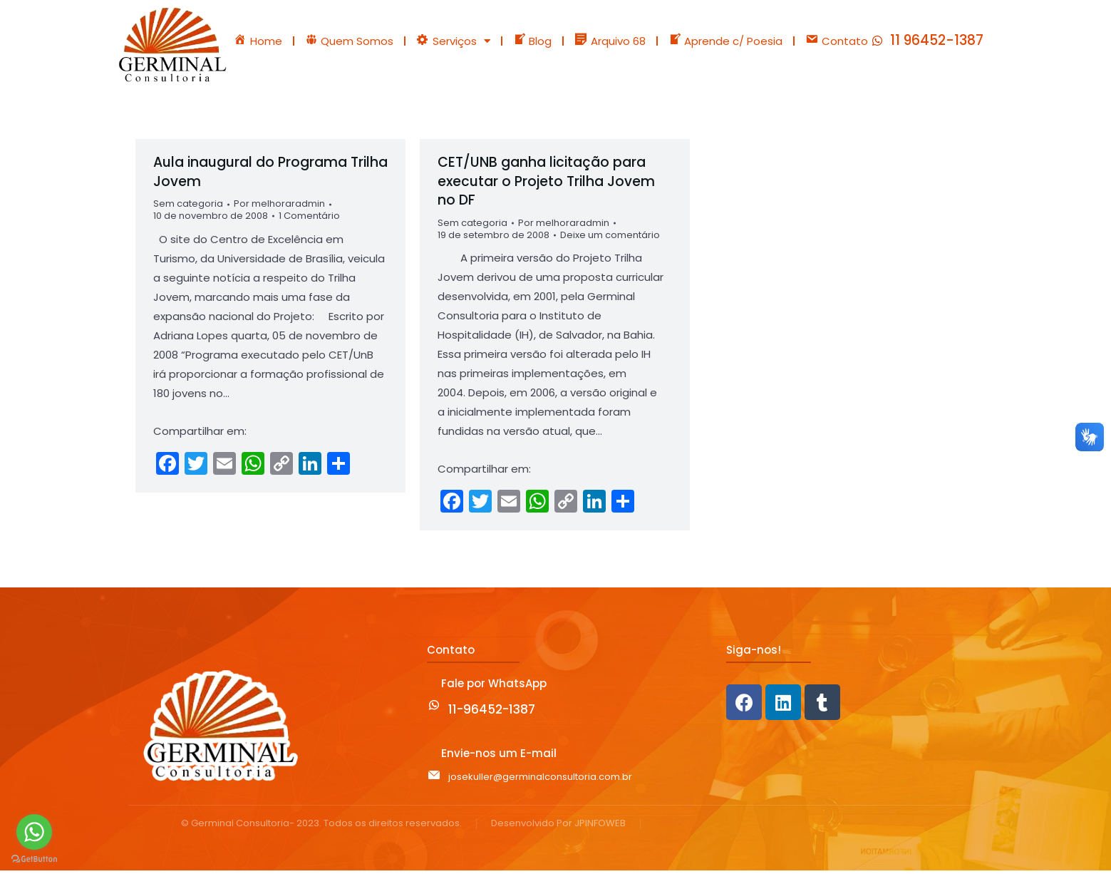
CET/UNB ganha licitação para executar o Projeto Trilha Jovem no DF (546, 184)
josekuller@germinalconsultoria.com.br (540, 780)
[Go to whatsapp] (34, 832)
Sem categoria (188, 207)
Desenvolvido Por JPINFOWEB (558, 827)
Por (279, 208)
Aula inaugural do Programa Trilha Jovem (270, 175)
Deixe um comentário (610, 239)
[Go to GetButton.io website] (34, 859)
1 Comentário (309, 220)
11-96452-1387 (491, 713)
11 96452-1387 (936, 42)
